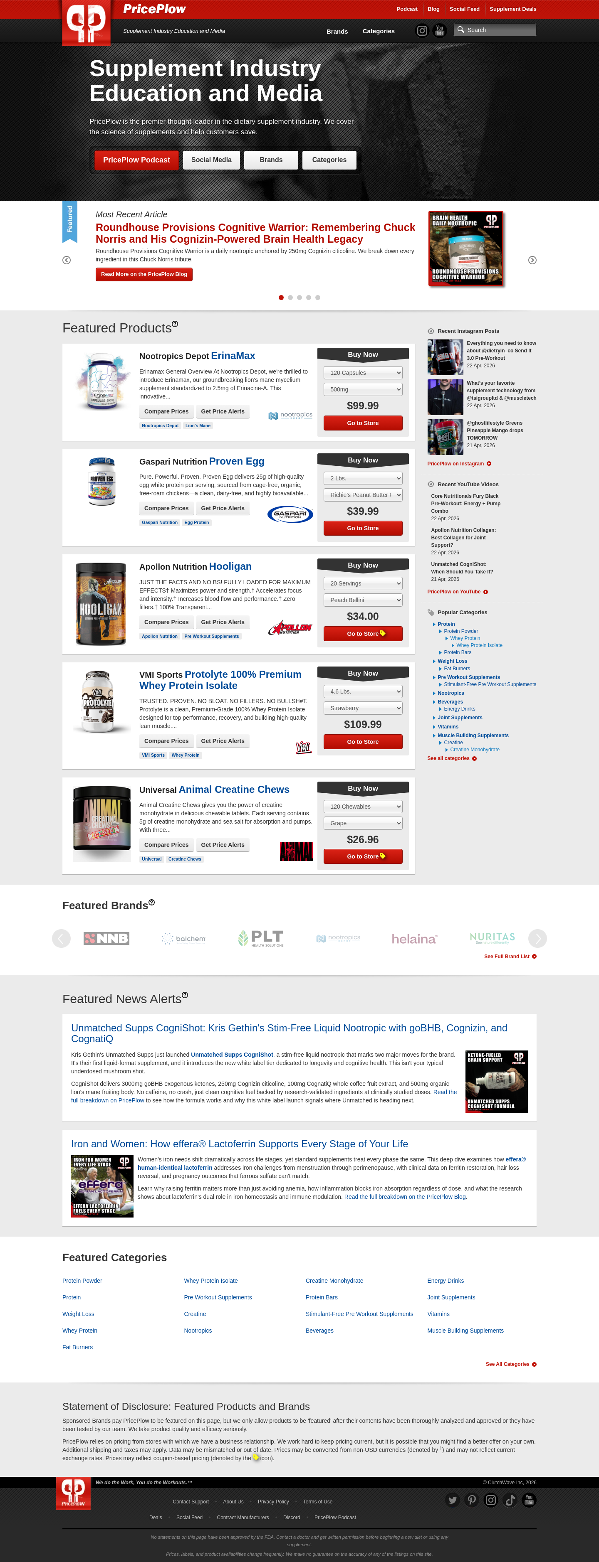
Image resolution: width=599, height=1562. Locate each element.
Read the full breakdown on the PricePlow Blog (405, 1196)
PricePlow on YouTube (454, 592)
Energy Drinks (459, 709)
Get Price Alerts (223, 411)
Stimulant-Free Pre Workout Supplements (490, 684)
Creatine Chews (184, 858)
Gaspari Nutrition (160, 522)
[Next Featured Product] (532, 262)
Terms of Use (318, 1502)
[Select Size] (363, 372)
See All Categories (508, 1364)
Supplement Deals (513, 9)
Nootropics (451, 693)
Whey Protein (186, 755)
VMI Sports (153, 755)
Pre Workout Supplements (212, 636)
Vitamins (448, 727)
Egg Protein (197, 522)
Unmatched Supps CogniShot (232, 1054)
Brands (337, 31)
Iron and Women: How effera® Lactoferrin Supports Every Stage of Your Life (239, 1143)
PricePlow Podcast (136, 160)
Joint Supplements (460, 718)
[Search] (495, 30)
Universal (151, 858)
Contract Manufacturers (243, 1517)
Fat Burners (457, 669)
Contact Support (191, 1502)
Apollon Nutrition (160, 636)
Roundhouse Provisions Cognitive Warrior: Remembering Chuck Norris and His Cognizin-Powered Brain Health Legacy (256, 233)
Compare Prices (166, 411)
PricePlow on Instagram (456, 464)
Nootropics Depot (160, 425)
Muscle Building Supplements (473, 735)
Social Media (211, 159)
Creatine (453, 742)
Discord (291, 1517)
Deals (155, 1517)
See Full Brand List (507, 956)
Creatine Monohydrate (475, 750)
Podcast (407, 9)
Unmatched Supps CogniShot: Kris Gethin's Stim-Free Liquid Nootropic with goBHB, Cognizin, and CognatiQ (289, 1033)
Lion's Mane (198, 425)
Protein (446, 624)
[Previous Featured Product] (66, 262)
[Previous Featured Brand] (61, 938)
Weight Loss (453, 661)
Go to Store (363, 423)
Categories (379, 30)
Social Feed (465, 9)
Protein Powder (461, 631)
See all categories (449, 758)
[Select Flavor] (363, 389)
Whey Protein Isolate (480, 645)
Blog (434, 9)
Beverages (450, 702)
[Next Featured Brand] (537, 938)
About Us (233, 1502)
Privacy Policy (273, 1502)
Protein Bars (458, 652)
